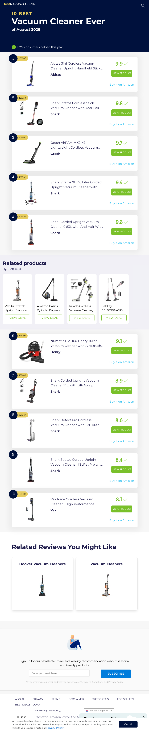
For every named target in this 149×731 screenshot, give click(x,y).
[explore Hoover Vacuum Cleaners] (43, 583)
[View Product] (75, 74)
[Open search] (143, 5)
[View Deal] (17, 299)
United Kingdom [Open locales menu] (99, 710)
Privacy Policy (55, 727)
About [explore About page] (19, 699)
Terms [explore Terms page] (56, 699)
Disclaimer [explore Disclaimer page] (76, 699)
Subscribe (115, 673)
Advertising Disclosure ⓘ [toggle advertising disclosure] (48, 710)
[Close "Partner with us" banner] (143, 716)
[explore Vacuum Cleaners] (107, 583)
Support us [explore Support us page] (100, 699)
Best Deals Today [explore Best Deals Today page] (27, 704)
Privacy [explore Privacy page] (37, 699)
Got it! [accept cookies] (128, 724)
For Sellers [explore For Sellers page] (125, 699)
